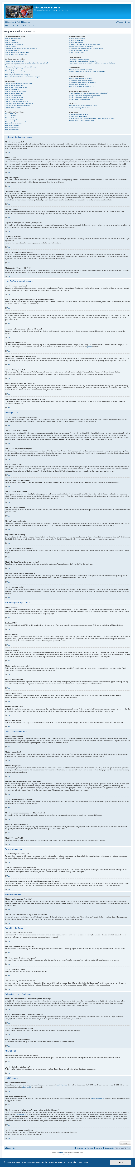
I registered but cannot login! (14, 44)
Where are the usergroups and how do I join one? (84, 44)
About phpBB (26, 1087)
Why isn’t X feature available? (78, 116)
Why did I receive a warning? (14, 99)
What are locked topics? (12, 128)
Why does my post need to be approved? (18, 105)
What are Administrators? (77, 38)
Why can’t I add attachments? (14, 97)
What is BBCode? (10, 114)
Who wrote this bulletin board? (78, 114)
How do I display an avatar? (13, 73)
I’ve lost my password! (12, 50)
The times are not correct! (13, 65)
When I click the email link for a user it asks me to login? (22, 77)
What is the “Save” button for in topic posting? (19, 103)
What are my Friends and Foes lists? (80, 70)
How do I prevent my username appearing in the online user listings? (26, 63)
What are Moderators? (76, 40)
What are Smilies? (10, 118)
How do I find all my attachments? (79, 108)
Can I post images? (11, 120)
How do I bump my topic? (13, 107)
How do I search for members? (78, 84)
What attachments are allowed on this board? (83, 105)
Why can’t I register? (11, 42)
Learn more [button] (83, 1162)
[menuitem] (17, 22)
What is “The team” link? (76, 52)
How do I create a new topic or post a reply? (18, 83)
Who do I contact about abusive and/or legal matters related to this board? (92, 118)
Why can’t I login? (10, 46)
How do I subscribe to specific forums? (81, 97)
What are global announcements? (15, 122)
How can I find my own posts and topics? (81, 86)
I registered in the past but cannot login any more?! (21, 48)
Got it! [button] (120, 1162)
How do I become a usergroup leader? (81, 46)
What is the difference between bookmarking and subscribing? (88, 93)
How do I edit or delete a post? (14, 85)
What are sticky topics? (12, 125)
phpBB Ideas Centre (97, 1098)
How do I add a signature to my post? (16, 87)
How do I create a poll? (12, 89)
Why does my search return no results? (81, 80)
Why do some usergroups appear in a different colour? (86, 48)
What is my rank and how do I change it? (17, 75)
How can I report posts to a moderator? (17, 101)
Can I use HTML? (10, 116)
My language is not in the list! (14, 69)
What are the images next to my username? (18, 71)
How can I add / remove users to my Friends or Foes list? (87, 71)
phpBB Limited (62, 1085)
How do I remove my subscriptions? (80, 99)
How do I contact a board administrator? (81, 120)
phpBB (89, 347)
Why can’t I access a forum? (14, 95)
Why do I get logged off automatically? (17, 52)
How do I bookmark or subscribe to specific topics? (85, 95)
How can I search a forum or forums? (80, 78)
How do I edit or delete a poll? (14, 93)
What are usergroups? (76, 42)
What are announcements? (13, 124)
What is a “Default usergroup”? (78, 50)
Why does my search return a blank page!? (82, 82)
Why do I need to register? (13, 38)
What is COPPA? (10, 40)
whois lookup (21, 1114)
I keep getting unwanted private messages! (82, 61)
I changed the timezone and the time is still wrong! (20, 67)
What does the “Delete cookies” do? (16, 54)
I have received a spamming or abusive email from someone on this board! (92, 63)
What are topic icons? (11, 129)
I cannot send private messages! (79, 59)
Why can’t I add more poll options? (16, 91)
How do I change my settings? (14, 61)
